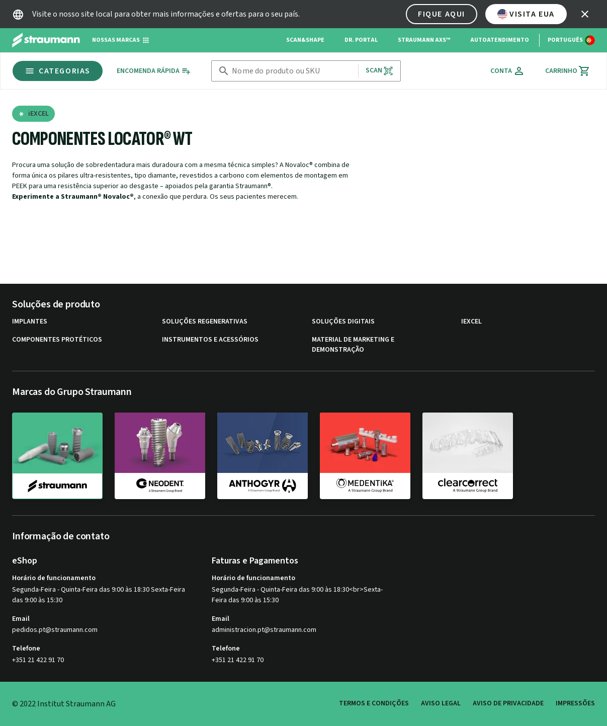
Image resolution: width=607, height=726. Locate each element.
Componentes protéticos (57, 340)
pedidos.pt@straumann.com (55, 630)
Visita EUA (526, 14)
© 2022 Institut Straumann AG (64, 703)
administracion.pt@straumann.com (264, 630)
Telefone (26, 648)
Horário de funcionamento (54, 578)
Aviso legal (441, 703)
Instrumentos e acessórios (210, 340)
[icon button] (585, 14)
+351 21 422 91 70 (38, 660)
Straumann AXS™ (424, 40)
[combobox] (293, 71)
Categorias (58, 70)
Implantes (29, 322)
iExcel (471, 322)
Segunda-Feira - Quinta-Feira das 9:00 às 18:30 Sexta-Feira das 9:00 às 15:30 (98, 595)
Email (21, 619)
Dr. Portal (361, 40)
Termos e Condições (374, 703)
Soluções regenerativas (204, 322)
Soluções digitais (343, 322)
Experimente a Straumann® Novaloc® (73, 197)
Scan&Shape (305, 40)
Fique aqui (441, 14)
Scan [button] (380, 70)
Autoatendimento (499, 40)
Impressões (575, 703)
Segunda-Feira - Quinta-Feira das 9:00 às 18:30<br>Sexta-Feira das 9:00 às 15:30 (297, 595)
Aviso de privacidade (508, 703)
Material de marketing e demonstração (353, 345)
